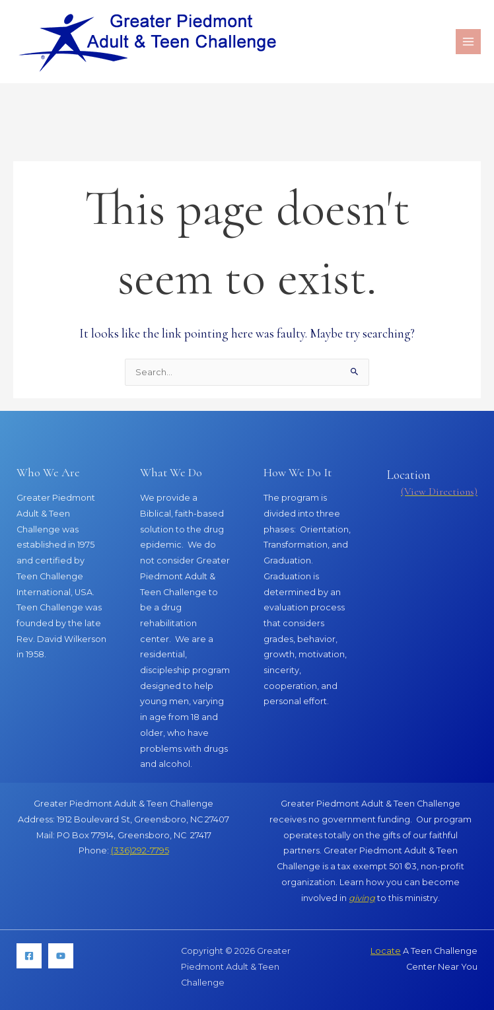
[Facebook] (29, 955)
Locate (385, 951)
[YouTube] (60, 955)
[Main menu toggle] (468, 41)
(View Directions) (439, 491)
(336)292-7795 (140, 850)
